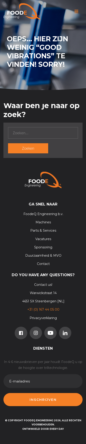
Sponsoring (43, 247)
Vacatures (43, 239)
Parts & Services (43, 230)
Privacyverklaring (43, 318)
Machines (43, 222)
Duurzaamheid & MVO (43, 255)
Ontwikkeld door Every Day (43, 428)
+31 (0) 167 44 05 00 (43, 309)
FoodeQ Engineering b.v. (43, 214)
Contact (43, 264)
